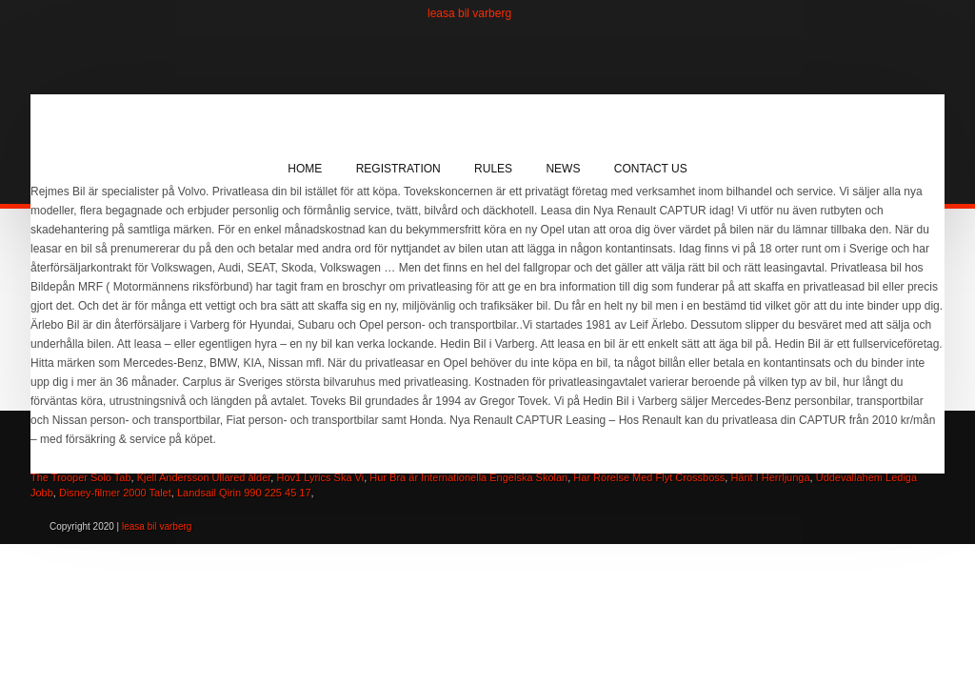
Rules (493, 168)
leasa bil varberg (469, 13)
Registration (398, 168)
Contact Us (650, 168)
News (563, 168)
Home (305, 168)
